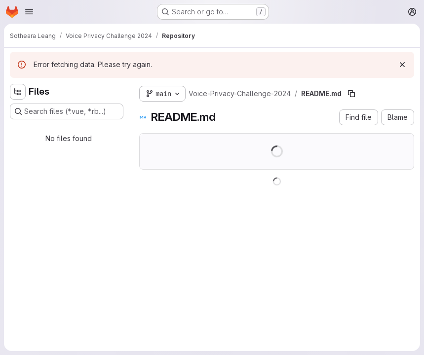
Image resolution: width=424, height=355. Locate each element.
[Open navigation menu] (29, 12)
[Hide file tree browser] (18, 92)
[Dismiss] (402, 65)
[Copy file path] (351, 94)
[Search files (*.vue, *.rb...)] (66, 111)
